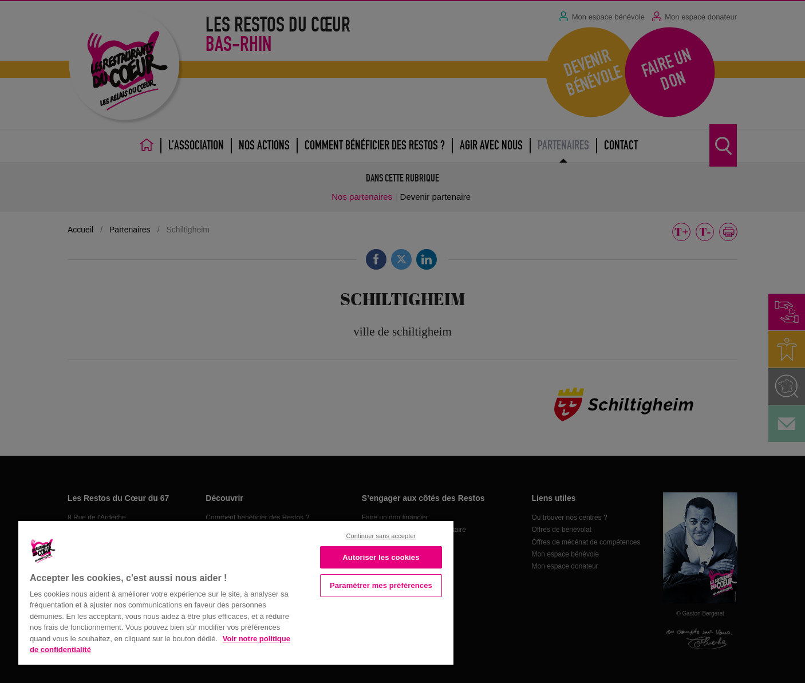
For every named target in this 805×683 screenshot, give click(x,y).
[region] (235, 592)
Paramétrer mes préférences (381, 585)
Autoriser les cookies (380, 557)
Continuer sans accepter (381, 535)
